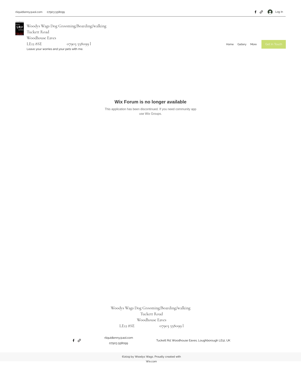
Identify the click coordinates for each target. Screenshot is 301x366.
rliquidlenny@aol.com (28, 11)
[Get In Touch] (273, 44)
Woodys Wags (38, 25)
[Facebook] (255, 12)
